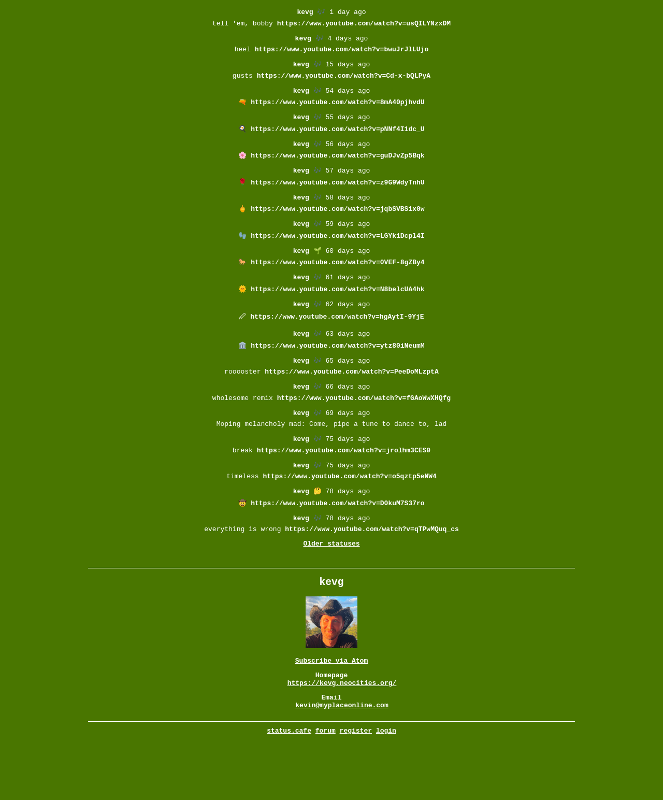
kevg (305, 12)
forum (325, 788)
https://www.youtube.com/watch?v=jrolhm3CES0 (343, 487)
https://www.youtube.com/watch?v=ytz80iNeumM (337, 372)
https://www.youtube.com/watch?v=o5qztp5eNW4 (349, 516)
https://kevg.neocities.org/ (342, 736)
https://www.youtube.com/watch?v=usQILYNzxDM (364, 25)
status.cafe (289, 788)
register (356, 788)
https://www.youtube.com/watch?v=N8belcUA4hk (337, 313)
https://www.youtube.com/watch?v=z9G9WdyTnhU (337, 198)
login (386, 788)
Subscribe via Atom (331, 711)
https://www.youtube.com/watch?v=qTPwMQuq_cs (371, 573)
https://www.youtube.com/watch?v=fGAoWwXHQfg (364, 430)
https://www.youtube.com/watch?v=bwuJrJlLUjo (341, 54)
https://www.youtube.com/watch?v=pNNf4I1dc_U (337, 140)
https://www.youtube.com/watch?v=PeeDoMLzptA (351, 401)
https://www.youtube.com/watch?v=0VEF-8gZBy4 (337, 284)
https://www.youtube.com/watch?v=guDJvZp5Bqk (337, 169)
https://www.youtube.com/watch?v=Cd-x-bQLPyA (343, 83)
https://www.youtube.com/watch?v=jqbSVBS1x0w (337, 226)
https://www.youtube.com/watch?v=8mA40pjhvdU (337, 111)
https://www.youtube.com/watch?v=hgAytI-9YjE (337, 341)
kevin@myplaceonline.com (341, 761)
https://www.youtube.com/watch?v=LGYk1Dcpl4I (337, 255)
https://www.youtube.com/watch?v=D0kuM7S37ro (337, 545)
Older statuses (331, 589)
